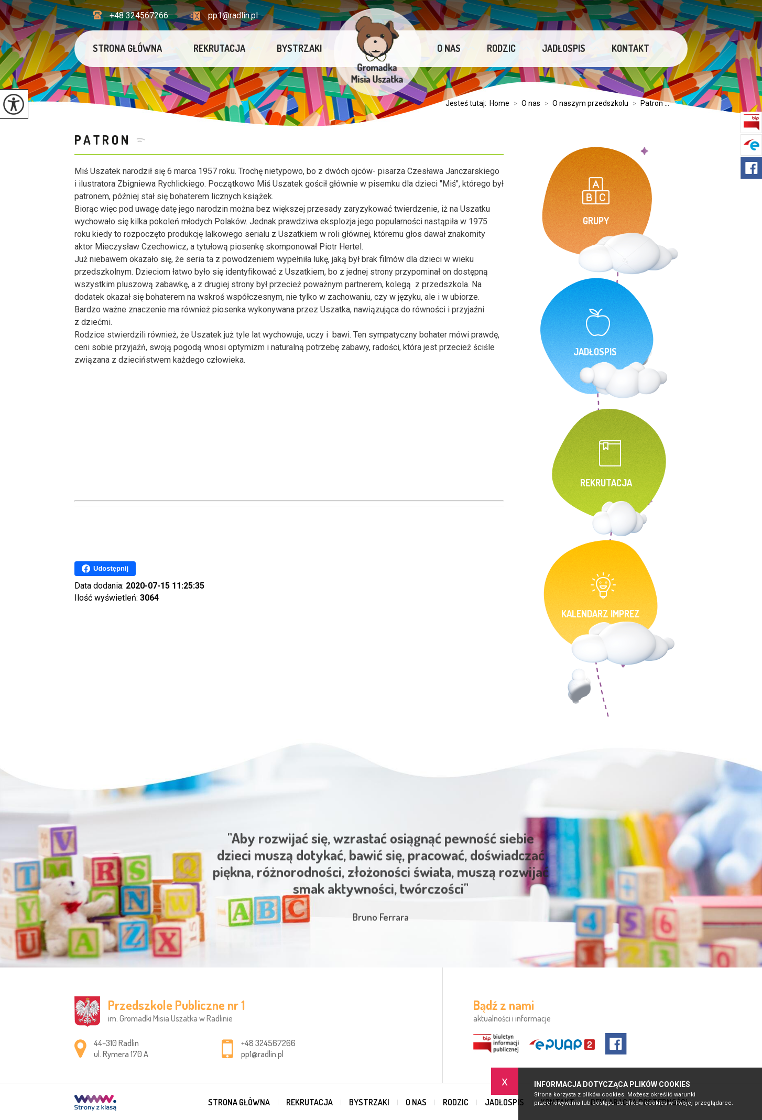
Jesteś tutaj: (467, 103)
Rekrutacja (219, 48)
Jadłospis (563, 48)
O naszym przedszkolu (584, 103)
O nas (449, 48)
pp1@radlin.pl (223, 15)
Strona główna (127, 48)
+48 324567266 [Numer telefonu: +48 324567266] (268, 1043)
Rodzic (501, 48)
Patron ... (648, 103)
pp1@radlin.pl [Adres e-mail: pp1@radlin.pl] (262, 1054)
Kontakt (630, 48)
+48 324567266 (130, 15)
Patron (102, 140)
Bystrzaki (299, 48)
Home (499, 103)
